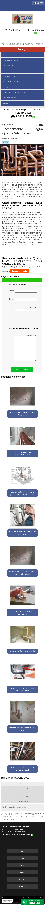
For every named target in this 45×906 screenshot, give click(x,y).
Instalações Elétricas (9, 87)
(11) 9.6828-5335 (35, 30)
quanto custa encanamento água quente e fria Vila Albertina (22, 493)
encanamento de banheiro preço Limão (22, 729)
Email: (23, 299)
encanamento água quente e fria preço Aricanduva (22, 572)
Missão (22, 865)
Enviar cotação (22, 370)
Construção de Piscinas (11, 60)
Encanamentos (8, 65)
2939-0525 (14, 30)
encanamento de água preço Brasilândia (22, 413)
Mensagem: (25, 347)
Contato (22, 879)
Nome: (23, 291)
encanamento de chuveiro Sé (22, 651)
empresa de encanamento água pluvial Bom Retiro (22, 453)
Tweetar (5, 142)
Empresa (22, 858)
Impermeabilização (9, 76)
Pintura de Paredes (9, 98)
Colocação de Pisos (9, 55)
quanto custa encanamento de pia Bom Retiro (22, 689)
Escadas (5, 71)
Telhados (6, 103)
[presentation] (22, 320)
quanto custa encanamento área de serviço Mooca (22, 533)
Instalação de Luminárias (11, 81)
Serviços (23, 49)
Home (22, 851)
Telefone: (26, 308)
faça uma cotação (19, 271)
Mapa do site (23, 886)
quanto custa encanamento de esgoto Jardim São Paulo (22, 769)
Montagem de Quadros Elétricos (14, 92)
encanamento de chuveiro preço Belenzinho (22, 612)
